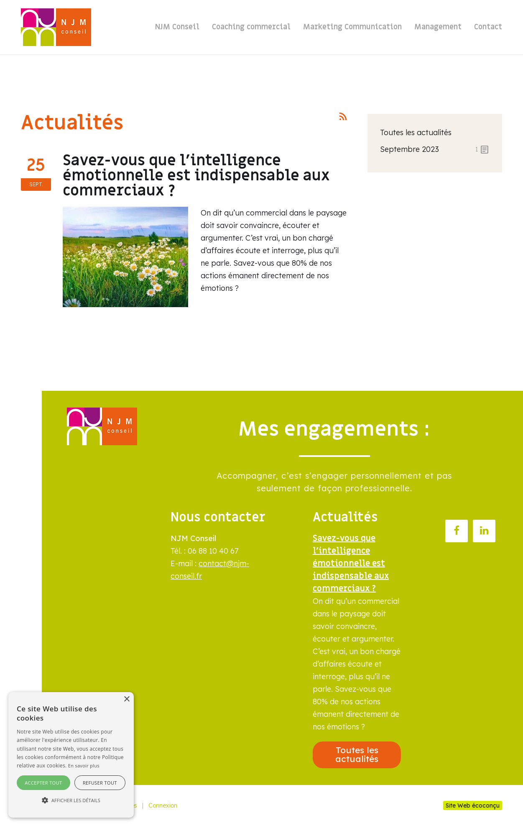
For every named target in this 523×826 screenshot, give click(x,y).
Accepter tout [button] (43, 783)
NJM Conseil (177, 27)
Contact (488, 27)
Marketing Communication (352, 27)
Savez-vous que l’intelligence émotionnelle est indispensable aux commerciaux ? (196, 175)
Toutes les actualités (416, 132)
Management (438, 27)
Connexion (162, 805)
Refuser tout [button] (100, 783)
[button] (71, 800)
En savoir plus (83, 765)
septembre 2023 (435, 149)
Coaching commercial (251, 27)
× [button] (126, 699)
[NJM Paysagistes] (56, 27)
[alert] (71, 755)
